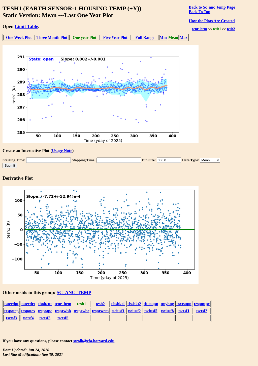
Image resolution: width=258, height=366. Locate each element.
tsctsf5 (45, 318)
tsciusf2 (134, 311)
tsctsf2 (201, 311)
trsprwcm (100, 311)
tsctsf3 (11, 318)
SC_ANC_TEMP (74, 292)
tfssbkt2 (134, 304)
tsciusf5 (150, 311)
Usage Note (62, 150)
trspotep (11, 311)
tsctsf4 (28, 318)
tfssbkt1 (118, 304)
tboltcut (45, 304)
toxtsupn (183, 304)
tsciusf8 (167, 311)
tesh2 (231, 29)
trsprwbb (63, 311)
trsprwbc (81, 311)
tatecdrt (28, 304)
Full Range (144, 37)
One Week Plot (19, 37)
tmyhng (167, 304)
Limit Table (26, 26)
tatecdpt (11, 304)
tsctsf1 (183, 311)
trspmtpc (202, 304)
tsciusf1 (118, 311)
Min (163, 37)
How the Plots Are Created (212, 21)
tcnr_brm (199, 29)
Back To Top (199, 12)
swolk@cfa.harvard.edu (93, 341)
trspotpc (45, 311)
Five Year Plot (115, 37)
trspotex (28, 311)
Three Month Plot (52, 37)
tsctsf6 (63, 318)
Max (183, 37)
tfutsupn (151, 304)
